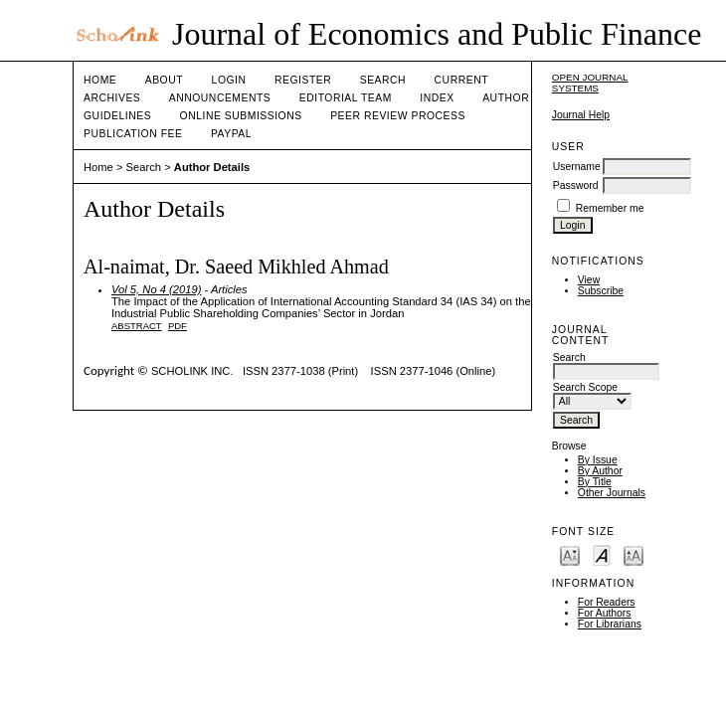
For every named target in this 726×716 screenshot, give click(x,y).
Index (437, 97)
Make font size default (602, 554)
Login (229, 80)
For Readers (606, 602)
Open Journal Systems (590, 82)
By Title (595, 481)
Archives (112, 97)
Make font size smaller (570, 554)
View (589, 279)
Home (100, 80)
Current (461, 80)
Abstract (136, 325)
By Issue (598, 459)
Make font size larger (633, 554)
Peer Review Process (397, 115)
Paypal (231, 133)
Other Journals (611, 492)
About (164, 80)
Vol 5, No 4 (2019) (156, 289)
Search (383, 80)
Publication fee (133, 133)
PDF (177, 325)
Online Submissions (241, 115)
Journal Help (581, 114)
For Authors (605, 613)
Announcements (220, 97)
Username (577, 166)
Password (576, 185)
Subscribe (601, 290)
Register (302, 80)
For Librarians (609, 624)
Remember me (610, 208)
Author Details (212, 167)
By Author (600, 470)
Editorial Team (345, 97)
